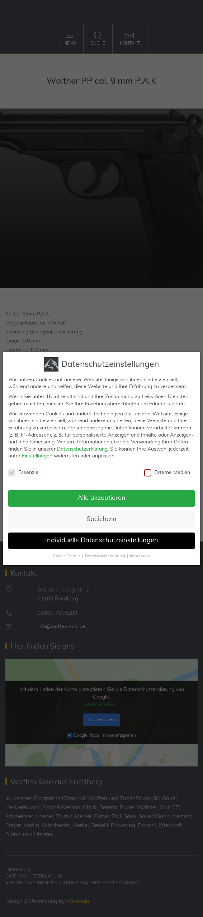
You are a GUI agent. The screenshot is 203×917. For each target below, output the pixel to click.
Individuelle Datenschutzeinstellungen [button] (101, 536)
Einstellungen (37, 451)
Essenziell (24, 468)
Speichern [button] (101, 515)
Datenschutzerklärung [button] (105, 552)
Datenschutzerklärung (82, 444)
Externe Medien (167, 468)
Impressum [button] (140, 552)
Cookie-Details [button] (66, 552)
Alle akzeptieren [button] (101, 493)
